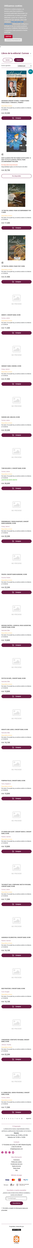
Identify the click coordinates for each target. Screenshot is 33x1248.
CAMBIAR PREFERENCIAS (13, 40)
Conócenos (16, 1160)
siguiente (28, 1118)
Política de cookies (16, 1162)
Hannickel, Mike (5, 630)
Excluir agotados (6, 65)
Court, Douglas (5, 991)
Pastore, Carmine (6, 836)
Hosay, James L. (5, 369)
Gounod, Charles (5, 577)
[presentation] (14, 1215)
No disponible (16, 176)
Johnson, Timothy (6, 1044)
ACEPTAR (8, 36)
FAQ (16, 1170)
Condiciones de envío (16, 1164)
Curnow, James (5, 318)
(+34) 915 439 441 (16, 1146)
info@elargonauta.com (16, 1149)
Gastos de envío (16, 1166)
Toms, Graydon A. (6, 784)
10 (21, 1118)
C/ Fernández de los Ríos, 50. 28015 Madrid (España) (16, 1144)
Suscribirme (16, 1203)
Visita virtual (16, 1168)
